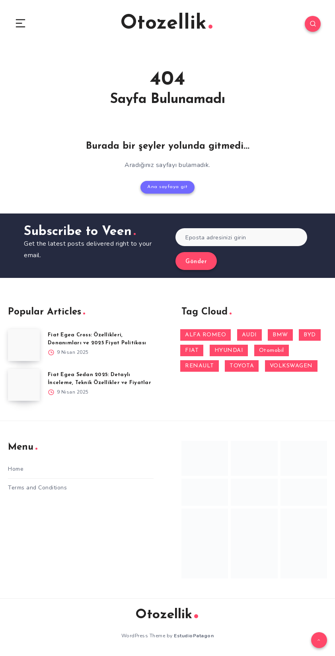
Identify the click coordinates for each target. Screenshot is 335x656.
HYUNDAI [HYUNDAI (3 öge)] (228, 350)
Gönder (196, 261)
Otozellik (166, 24)
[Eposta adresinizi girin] (241, 237)
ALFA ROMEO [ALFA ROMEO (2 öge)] (205, 335)
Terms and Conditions (37, 487)
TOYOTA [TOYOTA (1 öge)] (242, 366)
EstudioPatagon (194, 636)
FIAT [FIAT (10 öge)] (192, 350)
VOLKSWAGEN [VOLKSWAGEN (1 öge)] (291, 366)
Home (15, 468)
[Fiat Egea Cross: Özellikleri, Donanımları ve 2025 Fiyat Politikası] (24, 345)
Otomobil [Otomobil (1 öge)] (271, 350)
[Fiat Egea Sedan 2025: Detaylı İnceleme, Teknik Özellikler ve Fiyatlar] (24, 384)
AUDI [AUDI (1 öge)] (249, 335)
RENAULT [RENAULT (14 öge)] (199, 366)
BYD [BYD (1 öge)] (310, 335)
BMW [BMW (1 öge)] (280, 335)
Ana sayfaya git (167, 186)
